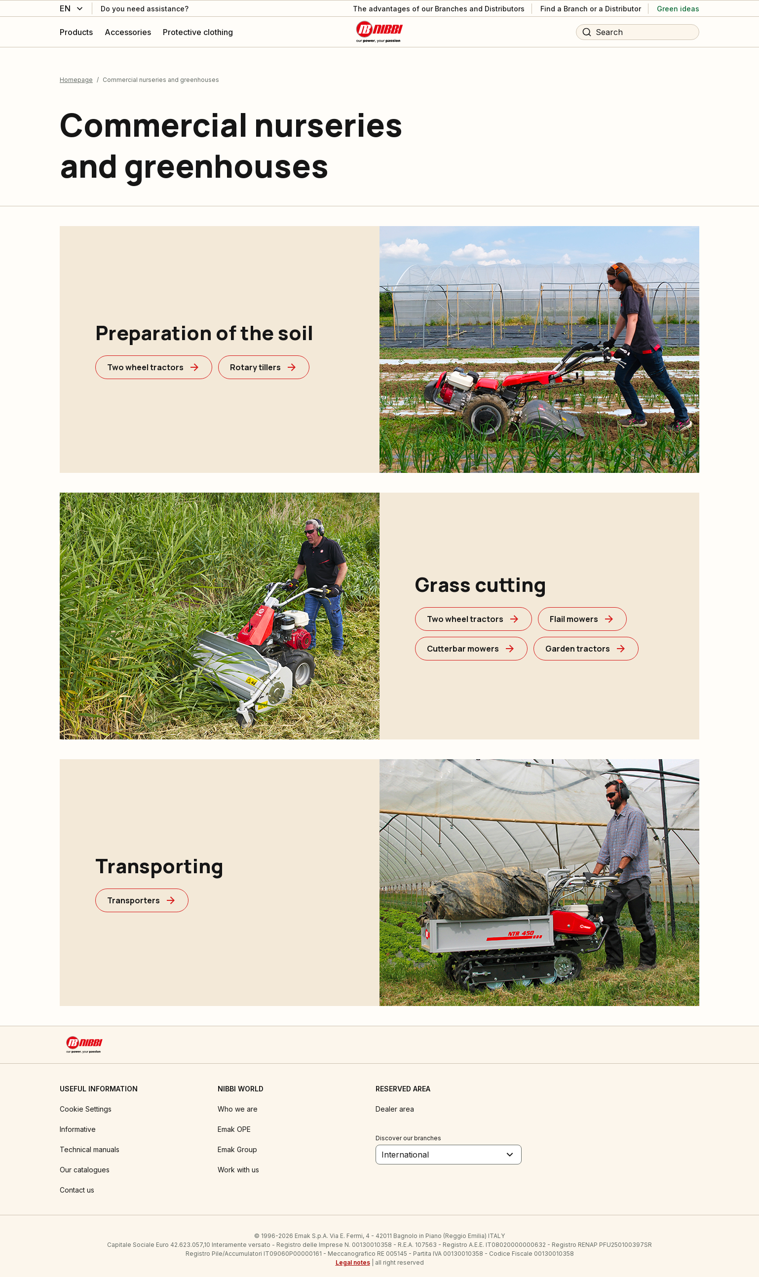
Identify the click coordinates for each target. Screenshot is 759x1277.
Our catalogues (85, 1163)
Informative (78, 1123)
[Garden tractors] (586, 642)
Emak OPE (234, 1123)
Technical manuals (89, 1143)
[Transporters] (142, 894)
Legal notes (353, 1256)
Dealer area (395, 1102)
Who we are (238, 1102)
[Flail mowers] (582, 612)
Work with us (238, 1163)
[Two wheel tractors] (153, 361)
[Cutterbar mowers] (471, 642)
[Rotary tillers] (263, 361)
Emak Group (237, 1143)
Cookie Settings (86, 1102)
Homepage (76, 73)
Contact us (77, 1183)
